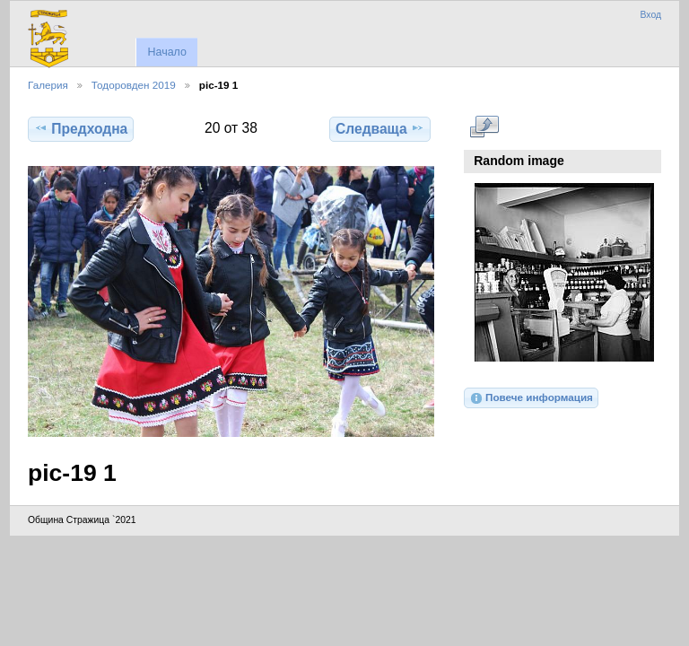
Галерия (48, 85)
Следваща (380, 128)
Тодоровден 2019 (134, 85)
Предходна (80, 128)
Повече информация (531, 398)
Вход (650, 15)
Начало (166, 52)
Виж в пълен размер (484, 126)
